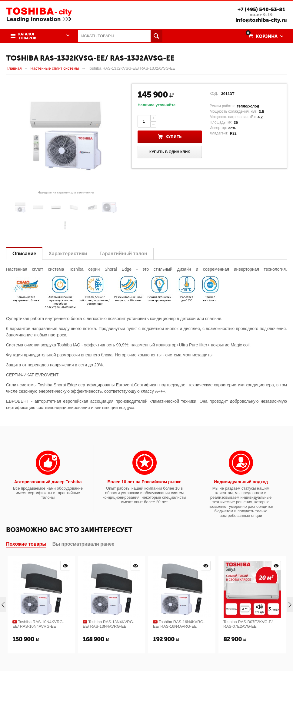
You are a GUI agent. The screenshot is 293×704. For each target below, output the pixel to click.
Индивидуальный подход (241, 481)
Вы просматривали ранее (83, 544)
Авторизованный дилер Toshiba (48, 481)
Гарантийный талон (123, 253)
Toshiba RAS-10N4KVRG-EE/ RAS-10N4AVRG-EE (38, 624)
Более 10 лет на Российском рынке (144, 481)
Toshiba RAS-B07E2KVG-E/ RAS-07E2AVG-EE (248, 624)
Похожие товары (26, 544)
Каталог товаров (27, 36)
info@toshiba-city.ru (261, 20)
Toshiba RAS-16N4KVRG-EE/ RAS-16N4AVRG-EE (179, 624)
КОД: (214, 93)
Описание (24, 253)
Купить (173, 136)
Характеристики (67, 253)
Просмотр (65, 565)
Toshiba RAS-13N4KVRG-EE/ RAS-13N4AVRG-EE (108, 624)
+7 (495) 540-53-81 (261, 9)
